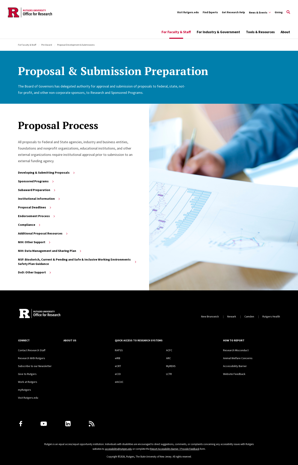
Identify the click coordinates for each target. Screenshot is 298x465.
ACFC (169, 350)
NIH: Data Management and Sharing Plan (50, 251)
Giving (279, 12)
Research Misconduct (236, 350)
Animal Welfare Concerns (238, 358)
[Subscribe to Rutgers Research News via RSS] (91, 424)
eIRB (117, 358)
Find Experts (210, 12)
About (285, 32)
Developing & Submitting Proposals (46, 172)
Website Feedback (234, 374)
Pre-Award (46, 44)
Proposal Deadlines (35, 207)
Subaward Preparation (37, 190)
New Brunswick (210, 316)
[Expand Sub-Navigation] (260, 12)
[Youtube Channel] (44, 424)
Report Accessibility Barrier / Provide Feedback (174, 449)
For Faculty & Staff (176, 32)
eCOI (118, 374)
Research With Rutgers (31, 358)
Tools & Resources (260, 32)
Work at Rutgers (27, 382)
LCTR (169, 374)
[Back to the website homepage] (30, 12)
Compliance (29, 225)
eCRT (118, 366)
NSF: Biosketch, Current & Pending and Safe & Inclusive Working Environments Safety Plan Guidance (77, 261)
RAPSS (119, 350)
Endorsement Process (37, 216)
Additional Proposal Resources (43, 233)
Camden (249, 316)
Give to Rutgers (27, 374)
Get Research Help (233, 12)
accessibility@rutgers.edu (118, 449)
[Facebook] (20, 423)
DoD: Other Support (35, 272)
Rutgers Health (271, 316)
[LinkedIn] (68, 423)
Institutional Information (39, 198)
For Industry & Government (218, 32)
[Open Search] (288, 12)
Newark (231, 316)
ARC (168, 358)
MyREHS (171, 366)
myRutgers (24, 390)
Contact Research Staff (31, 350)
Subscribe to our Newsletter (35, 366)
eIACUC (119, 382)
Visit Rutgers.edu (188, 12)
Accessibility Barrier (235, 366)
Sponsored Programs (36, 181)
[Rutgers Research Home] (54, 314)
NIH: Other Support (34, 242)
